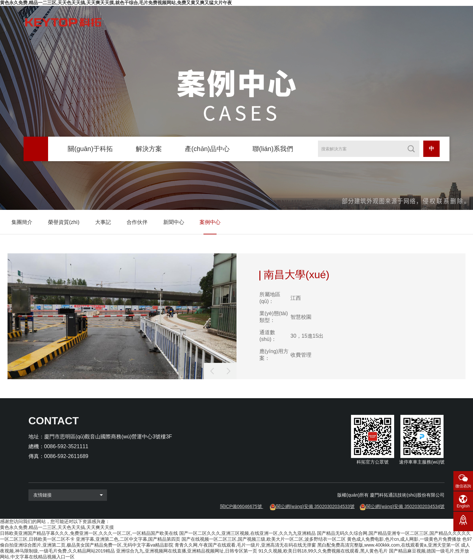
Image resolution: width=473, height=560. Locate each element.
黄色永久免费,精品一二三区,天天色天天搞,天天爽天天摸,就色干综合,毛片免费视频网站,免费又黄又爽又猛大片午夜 (116, 2)
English (463, 506)
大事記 (103, 222)
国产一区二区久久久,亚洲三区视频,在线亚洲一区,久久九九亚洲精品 (247, 533)
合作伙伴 (137, 222)
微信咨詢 (463, 486)
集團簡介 (21, 222)
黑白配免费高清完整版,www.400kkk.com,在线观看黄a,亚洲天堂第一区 (388, 545)
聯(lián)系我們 (273, 148)
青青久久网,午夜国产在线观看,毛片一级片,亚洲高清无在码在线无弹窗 (245, 545)
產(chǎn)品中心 (207, 148)
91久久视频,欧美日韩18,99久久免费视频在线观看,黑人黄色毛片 (322, 550)
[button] (228, 371)
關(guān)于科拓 (90, 148)
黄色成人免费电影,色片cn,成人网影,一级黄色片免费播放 (404, 539)
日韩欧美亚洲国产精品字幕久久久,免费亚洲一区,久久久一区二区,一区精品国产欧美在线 (89, 533)
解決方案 (149, 148)
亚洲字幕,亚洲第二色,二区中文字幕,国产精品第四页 (128, 539)
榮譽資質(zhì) (63, 222)
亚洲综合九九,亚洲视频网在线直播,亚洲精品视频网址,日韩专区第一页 (186, 550)
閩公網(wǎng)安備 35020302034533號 (315, 506)
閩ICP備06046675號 (241, 506)
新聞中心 (173, 222)
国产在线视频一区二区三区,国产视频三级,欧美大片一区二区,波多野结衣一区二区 (264, 539)
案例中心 (210, 222)
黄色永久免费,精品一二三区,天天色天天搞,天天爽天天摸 (57, 527)
